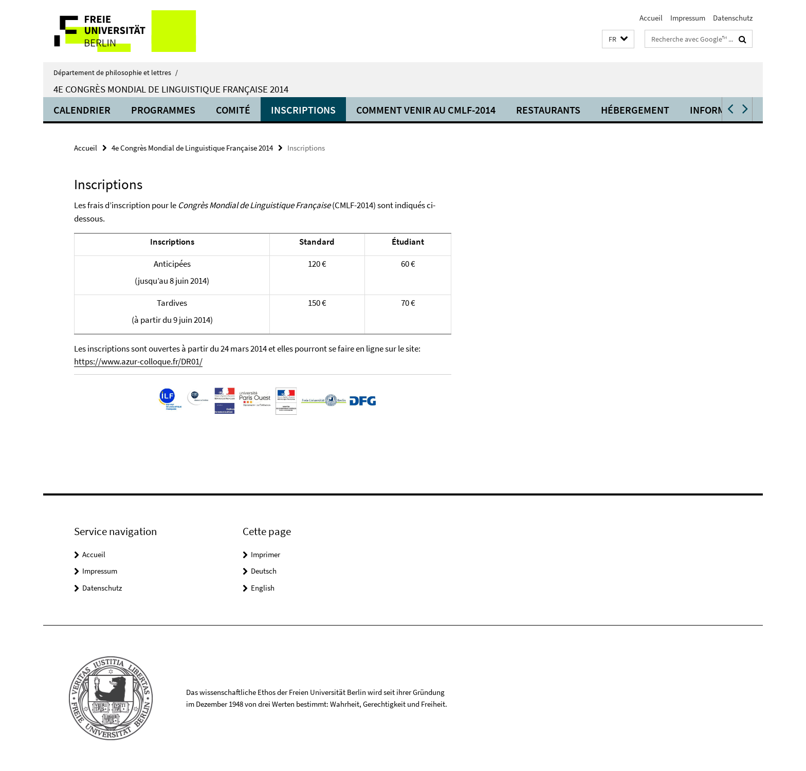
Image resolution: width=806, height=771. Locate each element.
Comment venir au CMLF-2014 (426, 109)
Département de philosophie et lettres (115, 72)
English (262, 588)
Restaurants (548, 109)
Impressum (687, 18)
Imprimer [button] (265, 554)
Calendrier (82, 109)
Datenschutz (733, 18)
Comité (233, 109)
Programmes (163, 109)
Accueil (651, 18)
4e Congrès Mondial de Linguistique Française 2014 (170, 89)
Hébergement (635, 109)
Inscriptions (303, 109)
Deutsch (264, 571)
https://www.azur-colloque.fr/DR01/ (138, 361)
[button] (618, 39)
